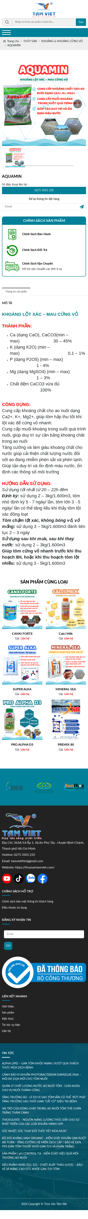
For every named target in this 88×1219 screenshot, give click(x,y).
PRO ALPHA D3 (22, 745)
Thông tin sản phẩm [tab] (16, 291)
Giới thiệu (8, 1006)
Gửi (8, 946)
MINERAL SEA (66, 689)
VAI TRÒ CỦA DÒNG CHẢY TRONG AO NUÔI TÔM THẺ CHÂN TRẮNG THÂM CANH (41, 1111)
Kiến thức (8, 1019)
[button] (10, 103)
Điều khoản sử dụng (14, 908)
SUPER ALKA (22, 689)
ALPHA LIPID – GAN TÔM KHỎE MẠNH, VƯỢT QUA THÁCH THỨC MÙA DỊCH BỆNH (40, 1066)
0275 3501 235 (44, 190)
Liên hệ (7, 1031)
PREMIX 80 (66, 745)
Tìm (80, 22)
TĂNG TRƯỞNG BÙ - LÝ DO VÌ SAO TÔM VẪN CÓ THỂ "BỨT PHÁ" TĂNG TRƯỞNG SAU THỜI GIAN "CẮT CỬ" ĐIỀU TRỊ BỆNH (44, 1100)
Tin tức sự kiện (12, 1025)
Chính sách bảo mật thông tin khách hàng (27, 901)
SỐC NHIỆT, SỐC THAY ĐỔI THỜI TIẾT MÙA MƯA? (34, 1132)
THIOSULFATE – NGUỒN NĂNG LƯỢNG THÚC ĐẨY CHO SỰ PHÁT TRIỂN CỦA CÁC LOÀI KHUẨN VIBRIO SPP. (40, 1123)
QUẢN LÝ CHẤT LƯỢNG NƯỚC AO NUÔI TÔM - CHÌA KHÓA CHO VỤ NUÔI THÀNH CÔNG (41, 1089)
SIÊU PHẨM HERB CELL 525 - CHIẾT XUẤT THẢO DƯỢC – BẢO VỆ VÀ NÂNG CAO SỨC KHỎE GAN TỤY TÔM (42, 1168)
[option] (14, 786)
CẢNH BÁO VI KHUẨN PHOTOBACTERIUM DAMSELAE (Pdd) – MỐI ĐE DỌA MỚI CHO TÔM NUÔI (41, 1077)
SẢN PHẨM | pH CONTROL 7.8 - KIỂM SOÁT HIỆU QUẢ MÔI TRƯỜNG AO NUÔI (40, 1156)
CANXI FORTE (22, 634)
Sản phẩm (9, 1012)
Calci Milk (66, 634)
